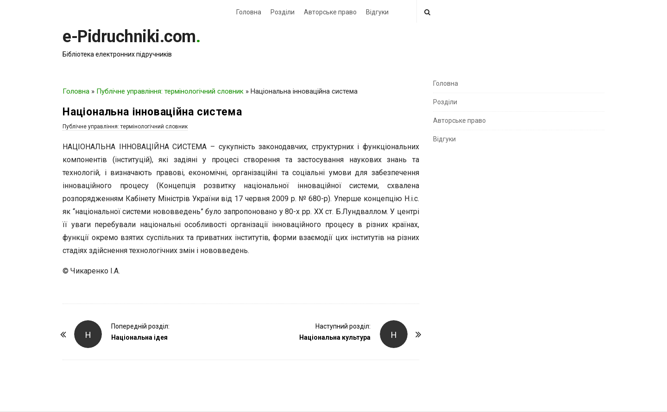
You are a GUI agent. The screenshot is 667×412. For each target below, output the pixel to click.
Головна (248, 12)
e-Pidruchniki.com (129, 36)
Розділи (283, 12)
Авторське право (330, 12)
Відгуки (377, 12)
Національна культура (335, 337)
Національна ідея (139, 337)
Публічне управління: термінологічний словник (170, 91)
